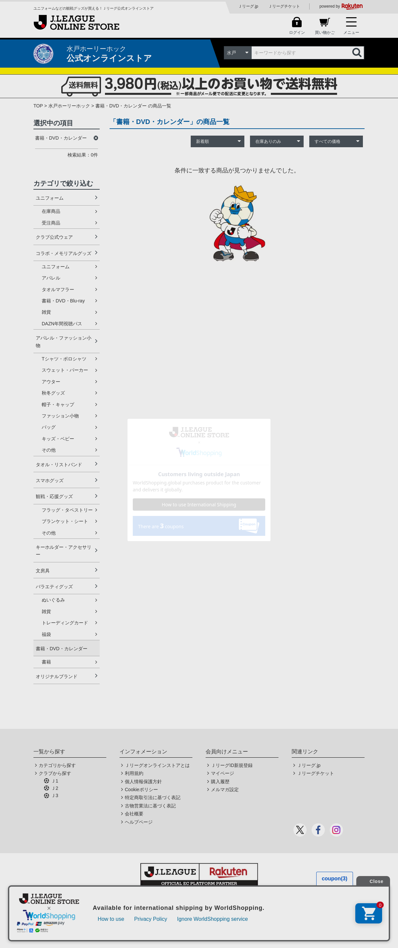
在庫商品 (51, 211)
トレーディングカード (65, 622)
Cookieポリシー (141, 789)
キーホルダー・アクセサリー (63, 550)
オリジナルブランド (56, 676)
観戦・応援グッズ (54, 496)
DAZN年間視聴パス (62, 323)
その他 (49, 450)
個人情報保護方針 (143, 781)
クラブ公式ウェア (54, 237)
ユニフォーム (50, 198)
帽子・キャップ (58, 404)
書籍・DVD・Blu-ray (63, 300)
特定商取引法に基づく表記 (152, 797)
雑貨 (46, 312)
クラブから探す (55, 773)
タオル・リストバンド (59, 464)
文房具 (43, 570)
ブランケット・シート (65, 521)
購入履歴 (220, 781)
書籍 (46, 661)
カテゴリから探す (57, 765)
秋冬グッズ (53, 393)
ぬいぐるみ (53, 599)
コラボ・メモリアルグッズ (63, 253)
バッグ (49, 427)
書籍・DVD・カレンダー (61, 648)
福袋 (46, 634)
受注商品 (51, 222)
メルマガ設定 (225, 789)
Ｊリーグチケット (284, 6)
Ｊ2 (54, 788)
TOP (38, 105)
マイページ (222, 773)
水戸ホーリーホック (69, 105)
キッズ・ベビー (58, 438)
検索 (357, 52)
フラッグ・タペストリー (67, 510)
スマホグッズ (50, 480)
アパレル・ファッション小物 (63, 341)
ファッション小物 (60, 415)
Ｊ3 (54, 795)
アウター (51, 381)
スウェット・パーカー (65, 370)
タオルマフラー (58, 289)
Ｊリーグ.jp (248, 6)
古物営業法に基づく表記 (150, 805)
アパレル (51, 278)
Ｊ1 (54, 781)
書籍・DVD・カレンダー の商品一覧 (133, 105)
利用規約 (134, 773)
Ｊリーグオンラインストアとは (157, 765)
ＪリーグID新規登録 (232, 765)
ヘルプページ (139, 822)
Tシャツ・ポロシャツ (64, 358)
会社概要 (134, 813)
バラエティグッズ (54, 586)
